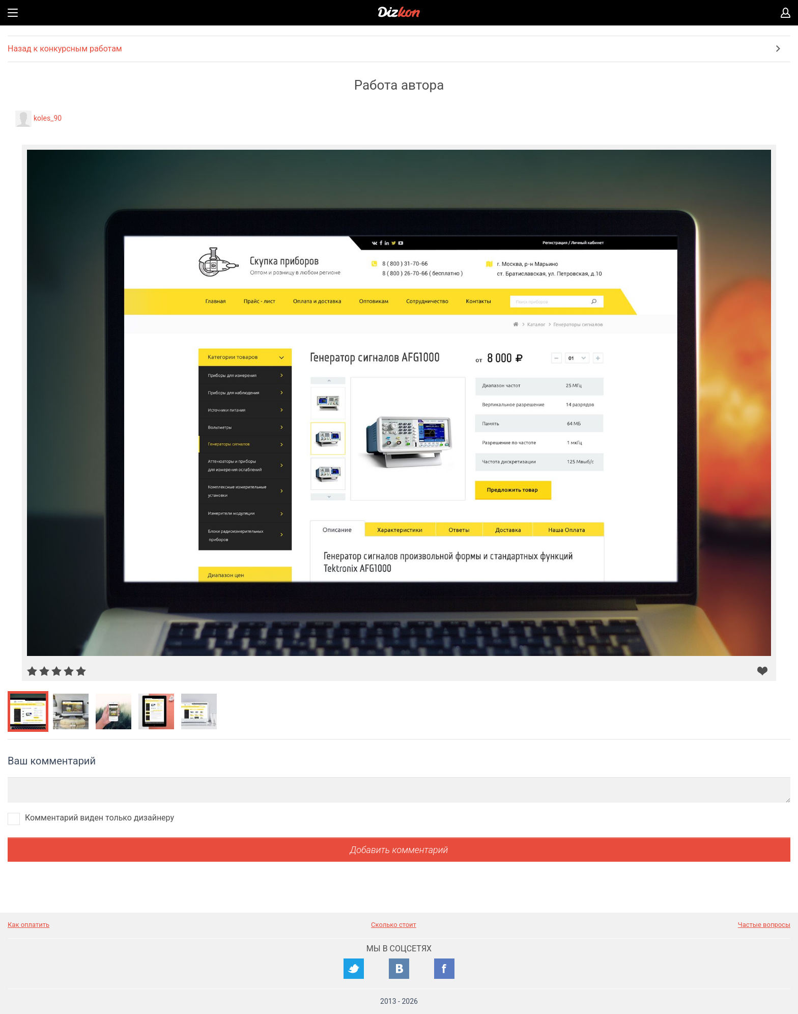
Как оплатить (28, 924)
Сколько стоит (393, 924)
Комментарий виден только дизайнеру (99, 818)
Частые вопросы (764, 924)
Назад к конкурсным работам (65, 48)
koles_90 (48, 118)
